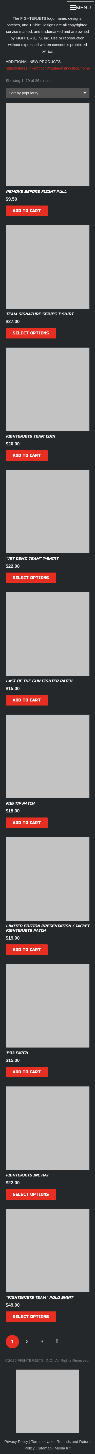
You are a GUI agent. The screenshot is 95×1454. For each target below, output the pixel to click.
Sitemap (45, 1448)
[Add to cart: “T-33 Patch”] (27, 1072)
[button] (80, 7)
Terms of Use (42, 1441)
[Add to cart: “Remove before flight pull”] (27, 211)
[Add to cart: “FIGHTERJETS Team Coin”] (27, 455)
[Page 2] (27, 1341)
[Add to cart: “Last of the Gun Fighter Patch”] (27, 700)
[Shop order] (47, 93)
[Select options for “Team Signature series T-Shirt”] (31, 333)
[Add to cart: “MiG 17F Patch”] (27, 822)
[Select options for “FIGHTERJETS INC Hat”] (31, 1194)
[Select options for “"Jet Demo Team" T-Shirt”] (31, 578)
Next (57, 1341)
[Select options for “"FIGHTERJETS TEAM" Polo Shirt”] (31, 1316)
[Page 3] (42, 1341)
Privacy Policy (16, 1441)
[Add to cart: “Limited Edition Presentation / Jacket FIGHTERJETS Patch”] (27, 949)
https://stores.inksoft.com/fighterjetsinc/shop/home (48, 68)
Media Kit (63, 1448)
